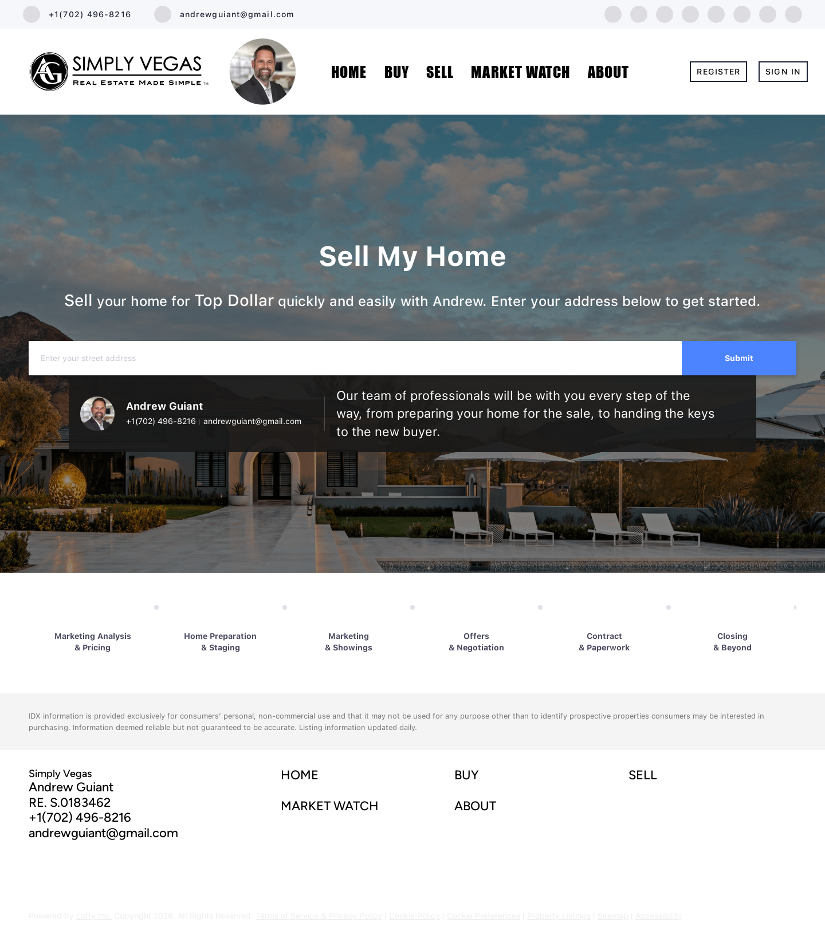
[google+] (793, 13)
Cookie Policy (414, 915)
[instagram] (716, 13)
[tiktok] (767, 13)
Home (349, 71)
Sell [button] (440, 71)
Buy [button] (396, 71)
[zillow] (690, 13)
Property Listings (559, 915)
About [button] (609, 71)
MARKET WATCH (520, 71)
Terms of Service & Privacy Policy (319, 915)
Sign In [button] (783, 71)
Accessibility (658, 915)
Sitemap (613, 915)
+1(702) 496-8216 (161, 421)
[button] (302, 779)
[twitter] (664, 13)
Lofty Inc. (94, 915)
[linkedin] (638, 13)
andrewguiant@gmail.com (252, 421)
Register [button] (718, 71)
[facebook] (613, 13)
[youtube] (742, 13)
